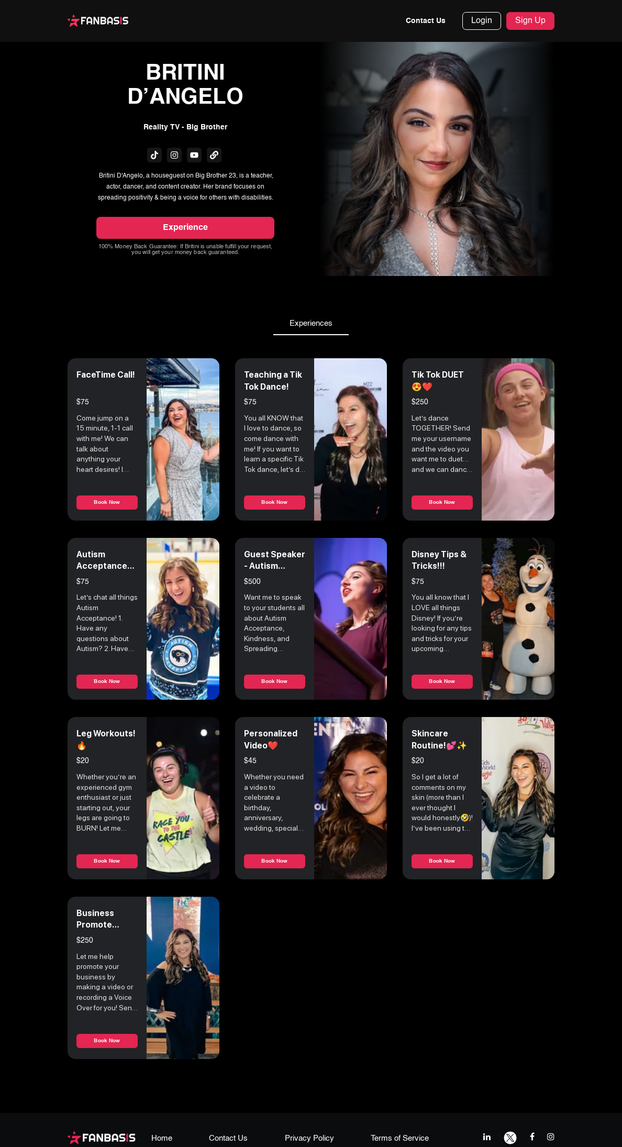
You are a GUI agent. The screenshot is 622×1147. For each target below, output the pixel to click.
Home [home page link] (161, 1138)
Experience (185, 228)
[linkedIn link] (487, 1137)
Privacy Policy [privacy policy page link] (309, 1138)
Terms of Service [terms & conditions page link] (400, 1138)
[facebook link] (532, 1137)
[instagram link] (550, 1137)
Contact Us (426, 21)
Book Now (107, 502)
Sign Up (530, 21)
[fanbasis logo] (102, 1137)
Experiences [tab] (311, 323)
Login (481, 21)
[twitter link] (510, 1137)
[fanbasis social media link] (154, 155)
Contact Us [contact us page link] (228, 1138)
